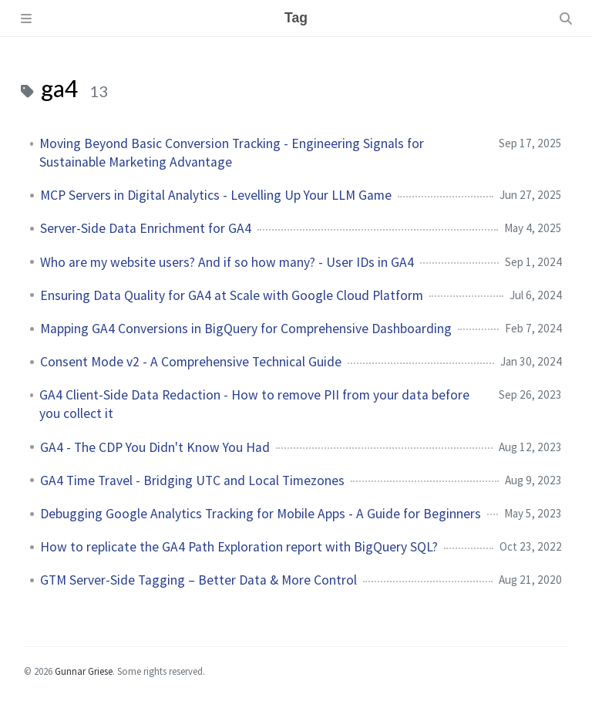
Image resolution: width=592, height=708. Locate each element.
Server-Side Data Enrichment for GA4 (145, 228)
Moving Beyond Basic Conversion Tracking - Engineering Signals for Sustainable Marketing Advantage (231, 152)
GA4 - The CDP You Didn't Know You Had (155, 447)
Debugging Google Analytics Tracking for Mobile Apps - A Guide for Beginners (260, 513)
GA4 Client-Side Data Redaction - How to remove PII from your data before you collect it (254, 404)
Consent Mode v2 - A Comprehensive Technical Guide (190, 361)
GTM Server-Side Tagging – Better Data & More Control (198, 579)
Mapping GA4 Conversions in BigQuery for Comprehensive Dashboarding (246, 328)
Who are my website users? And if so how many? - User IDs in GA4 (227, 262)
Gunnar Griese (84, 671)
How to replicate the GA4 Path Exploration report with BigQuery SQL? (239, 546)
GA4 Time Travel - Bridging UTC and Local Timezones (192, 480)
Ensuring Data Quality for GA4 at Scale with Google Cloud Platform (231, 295)
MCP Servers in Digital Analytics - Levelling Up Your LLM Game (216, 195)
